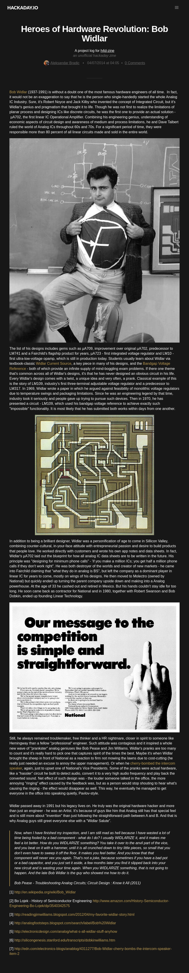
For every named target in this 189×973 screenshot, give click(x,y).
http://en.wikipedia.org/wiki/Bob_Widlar (45, 892)
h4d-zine (107, 51)
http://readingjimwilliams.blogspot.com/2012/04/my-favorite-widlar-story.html (74, 914)
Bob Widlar (18, 92)
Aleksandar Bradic (61, 63)
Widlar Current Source (53, 363)
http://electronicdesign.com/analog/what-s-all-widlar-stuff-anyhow (65, 931)
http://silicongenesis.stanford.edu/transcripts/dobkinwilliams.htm (64, 940)
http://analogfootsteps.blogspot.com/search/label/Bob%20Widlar (65, 923)
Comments (135, 63)
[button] (176, 7)
